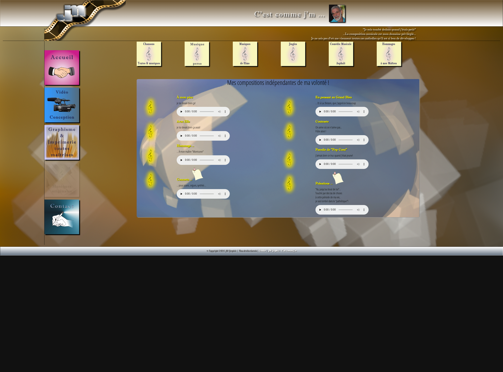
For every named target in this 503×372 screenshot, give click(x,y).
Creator (262, 250)
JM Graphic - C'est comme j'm (282, 250)
